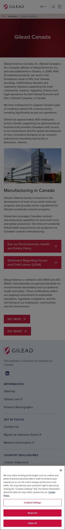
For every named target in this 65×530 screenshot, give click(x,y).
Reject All (32, 513)
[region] (32, 497)
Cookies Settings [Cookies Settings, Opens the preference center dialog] (32, 502)
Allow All (32, 523)
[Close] (61, 470)
